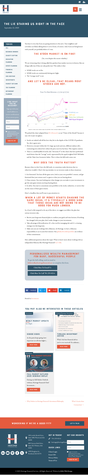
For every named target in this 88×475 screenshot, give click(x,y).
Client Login (52, 452)
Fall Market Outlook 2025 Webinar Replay (37, 375)
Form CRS (52, 455)
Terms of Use (52, 461)
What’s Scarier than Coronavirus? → (77, 402)
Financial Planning (9, 71)
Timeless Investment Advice (67, 335)
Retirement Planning (10, 92)
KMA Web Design (66, 471)
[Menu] (80, 9)
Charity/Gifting (11, 55)
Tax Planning (10, 87)
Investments (10, 80)
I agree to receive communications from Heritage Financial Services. (13, 134)
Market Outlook (12, 84)
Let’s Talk (58, 243)
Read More (35, 345)
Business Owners (12, 52)
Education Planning (9, 60)
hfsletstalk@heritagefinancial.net (40, 263)
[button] (3, 453)
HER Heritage (10, 76)
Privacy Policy (53, 458)
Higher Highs (33, 334)
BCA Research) (53, 133)
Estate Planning (11, 66)
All (7, 48)
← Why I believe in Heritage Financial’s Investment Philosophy (42, 402)
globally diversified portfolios (66, 232)
